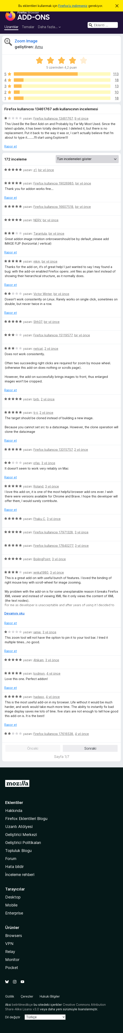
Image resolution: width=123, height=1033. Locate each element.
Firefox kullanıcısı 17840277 (53, 545)
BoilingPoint (41, 559)
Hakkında (13, 810)
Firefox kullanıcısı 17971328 (53, 532)
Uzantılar (11, 27)
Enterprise (14, 913)
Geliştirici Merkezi (21, 834)
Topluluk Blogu (18, 850)
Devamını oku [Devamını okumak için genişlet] (14, 613)
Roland (38, 486)
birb (36, 399)
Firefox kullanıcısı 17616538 (53, 734)
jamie (37, 632)
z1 (34, 170)
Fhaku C (39, 519)
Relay (10, 951)
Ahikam (38, 660)
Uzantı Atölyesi (19, 826)
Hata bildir (14, 866)
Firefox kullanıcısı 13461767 (53, 118)
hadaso (38, 697)
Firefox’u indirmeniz (72, 6)
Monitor (12, 959)
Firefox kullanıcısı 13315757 (53, 449)
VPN (9, 943)
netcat (38, 348)
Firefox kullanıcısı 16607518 (53, 207)
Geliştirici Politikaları (23, 842)
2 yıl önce (51, 348)
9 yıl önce (81, 118)
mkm (36, 261)
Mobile (11, 905)
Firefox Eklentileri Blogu (26, 818)
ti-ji (35, 412)
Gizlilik (9, 996)
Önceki (32, 748)
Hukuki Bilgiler (50, 996)
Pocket (11, 967)
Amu (39, 47)
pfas (36, 463)
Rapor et (10, 146)
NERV (37, 220)
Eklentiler (14, 802)
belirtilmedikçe (22, 1004)
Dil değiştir (12, 1017)
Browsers (13, 935)
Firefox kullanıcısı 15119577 (53, 335)
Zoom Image (26, 41)
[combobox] (103, 25)
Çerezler (27, 996)
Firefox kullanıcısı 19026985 (53, 183)
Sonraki (90, 748)
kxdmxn (39, 673)
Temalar (28, 27)
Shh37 (37, 322)
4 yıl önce (53, 673)
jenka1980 (40, 572)
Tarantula (40, 233)
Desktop (12, 897)
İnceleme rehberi (19, 874)
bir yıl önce (46, 170)
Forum (10, 858)
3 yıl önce (48, 463)
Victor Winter (42, 294)
